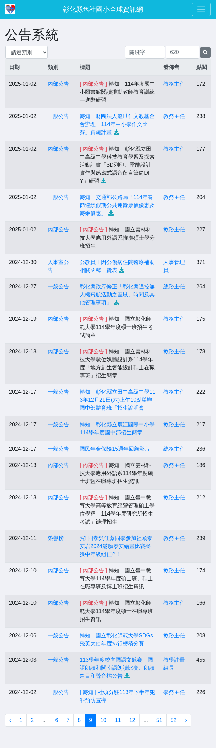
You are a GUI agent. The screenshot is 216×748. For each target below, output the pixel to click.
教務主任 (174, 84)
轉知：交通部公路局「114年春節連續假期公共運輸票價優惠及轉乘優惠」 (117, 205)
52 (174, 720)
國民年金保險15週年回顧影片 (115, 449)
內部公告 (58, 84)
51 (159, 720)
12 (132, 720)
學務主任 (174, 692)
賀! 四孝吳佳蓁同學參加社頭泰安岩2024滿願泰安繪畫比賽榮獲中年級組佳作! (116, 546)
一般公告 (58, 116)
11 (118, 720)
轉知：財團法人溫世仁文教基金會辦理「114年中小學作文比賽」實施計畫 (117, 124)
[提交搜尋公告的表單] (205, 52)
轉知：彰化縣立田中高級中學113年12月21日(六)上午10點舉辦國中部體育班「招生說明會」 (117, 400)
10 (103, 720)
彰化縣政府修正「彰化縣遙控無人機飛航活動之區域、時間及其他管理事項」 (117, 294)
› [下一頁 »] (186, 720)
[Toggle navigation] (201, 9)
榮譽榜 (56, 538)
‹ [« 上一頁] (10, 720)
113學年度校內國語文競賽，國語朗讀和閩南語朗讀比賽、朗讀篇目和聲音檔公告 (117, 668)
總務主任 (174, 286)
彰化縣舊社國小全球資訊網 (103, 9)
